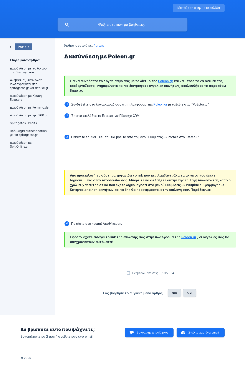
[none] (199, 8)
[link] (21, 47)
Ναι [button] (174, 292)
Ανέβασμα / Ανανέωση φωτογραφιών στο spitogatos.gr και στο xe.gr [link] (29, 84)
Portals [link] (99, 45)
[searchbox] (122, 24)
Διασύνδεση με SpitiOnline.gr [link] (21, 144)
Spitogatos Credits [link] (23, 123)
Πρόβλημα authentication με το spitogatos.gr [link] (28, 133)
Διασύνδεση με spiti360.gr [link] (29, 115)
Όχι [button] (189, 292)
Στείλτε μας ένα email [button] (203, 332)
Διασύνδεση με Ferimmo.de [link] (29, 107)
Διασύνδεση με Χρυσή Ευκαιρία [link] (26, 97)
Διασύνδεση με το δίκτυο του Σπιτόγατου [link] (28, 70)
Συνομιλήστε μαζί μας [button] (152, 332)
